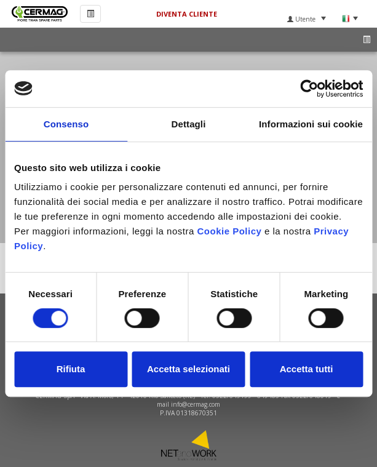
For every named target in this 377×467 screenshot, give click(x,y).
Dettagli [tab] (189, 124)
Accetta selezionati (188, 369)
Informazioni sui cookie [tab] (311, 124)
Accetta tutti (306, 369)
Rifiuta (71, 369)
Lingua (350, 18)
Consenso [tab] (66, 124)
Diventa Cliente (186, 13)
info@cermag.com (195, 404)
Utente (306, 19)
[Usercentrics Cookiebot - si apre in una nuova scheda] (309, 88)
